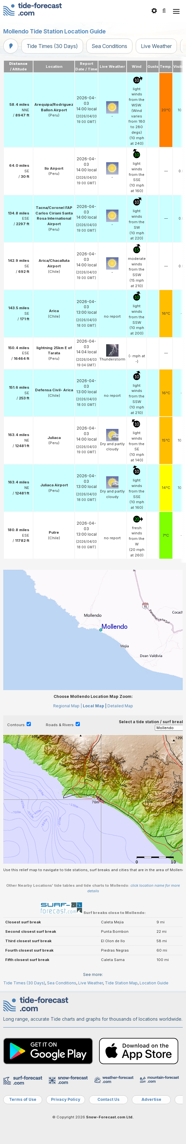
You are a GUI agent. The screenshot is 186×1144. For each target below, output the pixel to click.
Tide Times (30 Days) (52, 46)
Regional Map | (67, 705)
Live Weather (156, 46)
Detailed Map (120, 705)
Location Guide (154, 982)
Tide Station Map (121, 982)
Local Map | (94, 705)
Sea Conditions (109, 46)
